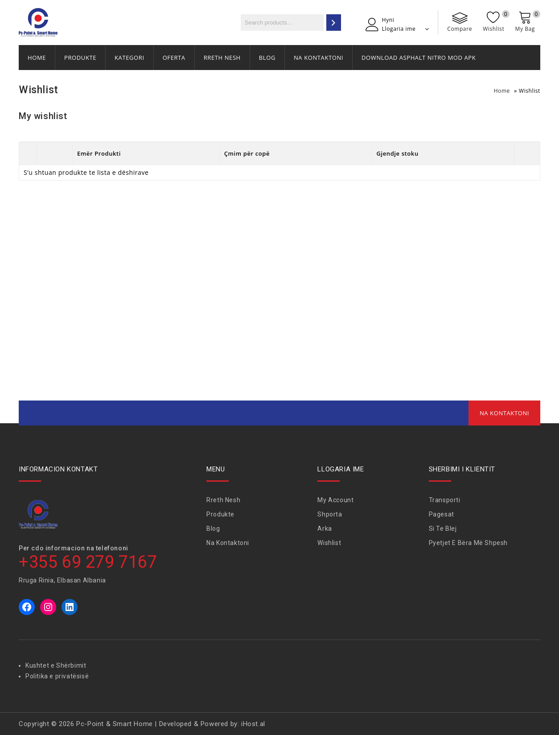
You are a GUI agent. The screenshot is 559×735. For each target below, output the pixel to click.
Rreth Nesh (222, 58)
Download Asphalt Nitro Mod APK (419, 58)
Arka (324, 528)
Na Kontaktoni (318, 58)
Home (37, 58)
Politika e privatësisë (57, 676)
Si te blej (443, 528)
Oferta (174, 58)
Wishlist (329, 542)
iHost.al (253, 724)
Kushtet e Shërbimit (55, 665)
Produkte (80, 58)
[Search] (333, 22)
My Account (335, 500)
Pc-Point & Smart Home (114, 724)
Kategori (129, 58)
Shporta (329, 514)
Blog (267, 58)
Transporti (444, 500)
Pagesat (441, 514)
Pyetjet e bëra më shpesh (468, 542)
